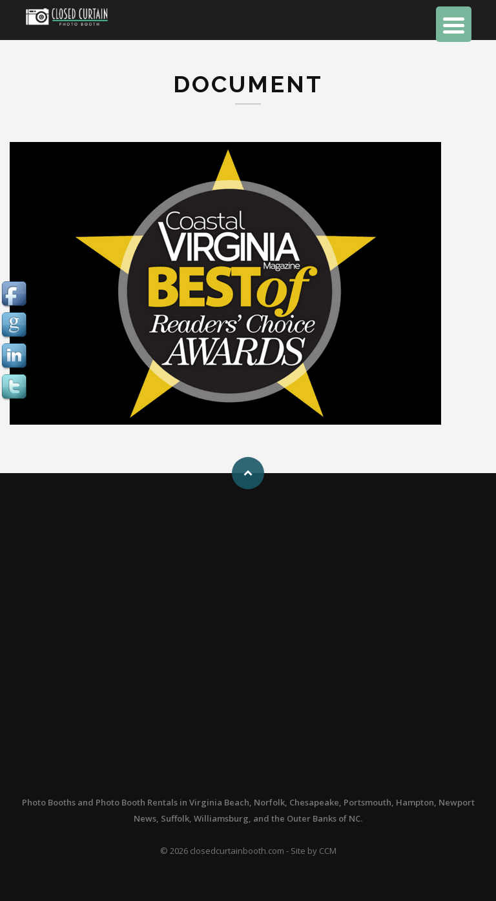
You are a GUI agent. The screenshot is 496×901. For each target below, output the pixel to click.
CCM (327, 850)
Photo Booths (49, 802)
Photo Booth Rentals (137, 802)
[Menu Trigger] (453, 24)
